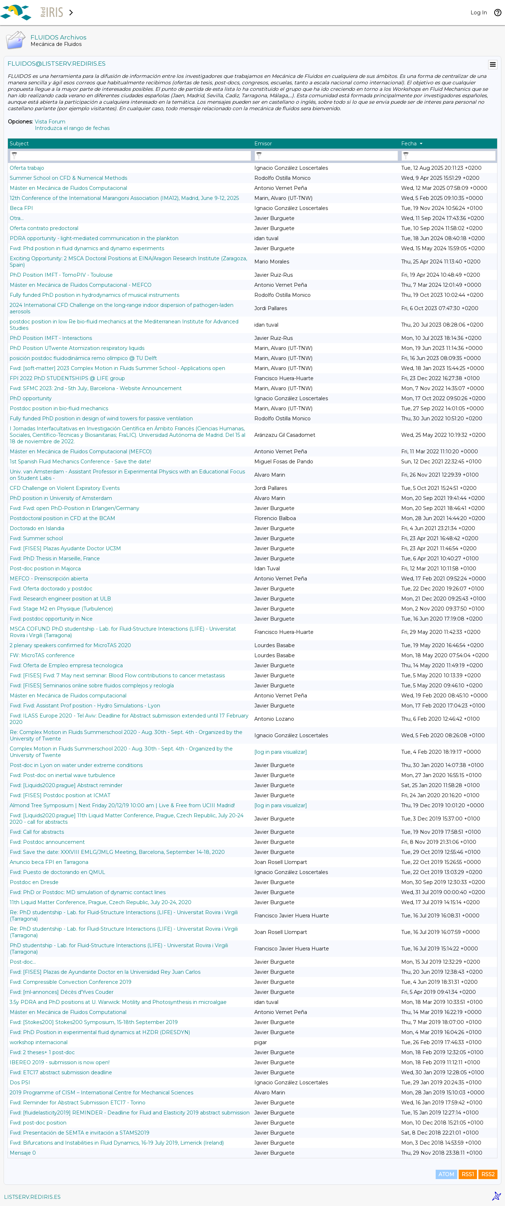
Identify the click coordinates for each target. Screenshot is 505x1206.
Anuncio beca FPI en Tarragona (49, 862)
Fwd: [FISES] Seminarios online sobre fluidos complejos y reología (92, 685)
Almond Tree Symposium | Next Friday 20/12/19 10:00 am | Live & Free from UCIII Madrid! (122, 805)
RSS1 (468, 1174)
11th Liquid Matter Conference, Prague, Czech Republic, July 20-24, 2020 (100, 902)
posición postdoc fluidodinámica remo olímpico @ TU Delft (83, 358)
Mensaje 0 (23, 1153)
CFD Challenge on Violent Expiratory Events (65, 488)
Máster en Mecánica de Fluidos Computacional (68, 188)
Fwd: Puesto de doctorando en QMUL (57, 872)
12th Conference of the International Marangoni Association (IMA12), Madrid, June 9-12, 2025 (124, 198)
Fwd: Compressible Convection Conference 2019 (70, 982)
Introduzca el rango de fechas (72, 128)
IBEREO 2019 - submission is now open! (60, 1062)
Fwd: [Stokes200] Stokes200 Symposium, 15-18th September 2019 (94, 1022)
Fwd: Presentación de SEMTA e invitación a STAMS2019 (79, 1133)
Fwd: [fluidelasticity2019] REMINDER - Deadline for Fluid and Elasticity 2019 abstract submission (130, 1112)
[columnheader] (130, 144)
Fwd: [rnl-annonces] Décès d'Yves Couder (61, 992)
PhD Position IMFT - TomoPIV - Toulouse (61, 275)
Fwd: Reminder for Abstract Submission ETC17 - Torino (77, 1102)
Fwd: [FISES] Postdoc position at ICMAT (60, 795)
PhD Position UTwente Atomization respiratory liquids (77, 348)
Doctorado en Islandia (37, 528)
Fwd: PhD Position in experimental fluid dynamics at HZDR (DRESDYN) (100, 1032)
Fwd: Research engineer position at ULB (60, 598)
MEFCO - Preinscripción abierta (49, 578)
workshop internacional (39, 1042)
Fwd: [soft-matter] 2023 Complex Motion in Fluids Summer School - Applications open (117, 368)
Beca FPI (21, 208)
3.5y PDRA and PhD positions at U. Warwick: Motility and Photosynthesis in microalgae (118, 1002)
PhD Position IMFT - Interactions (51, 338)
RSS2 (488, 1174)
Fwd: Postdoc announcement (47, 842)
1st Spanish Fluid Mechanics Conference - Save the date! (80, 461)
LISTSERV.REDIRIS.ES (32, 1197)
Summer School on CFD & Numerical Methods (68, 178)
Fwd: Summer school (36, 538)
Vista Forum (50, 121)
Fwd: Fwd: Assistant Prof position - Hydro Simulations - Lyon (85, 705)
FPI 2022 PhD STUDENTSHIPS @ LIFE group (67, 378)
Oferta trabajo (27, 168)
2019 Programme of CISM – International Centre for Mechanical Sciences (101, 1092)
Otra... (17, 218)
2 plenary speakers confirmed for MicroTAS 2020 (70, 645)
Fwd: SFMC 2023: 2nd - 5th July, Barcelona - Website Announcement (96, 388)
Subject (19, 143)
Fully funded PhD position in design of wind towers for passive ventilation (101, 418)
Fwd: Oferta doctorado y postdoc (51, 588)
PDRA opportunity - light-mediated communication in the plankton (94, 238)
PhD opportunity (31, 398)
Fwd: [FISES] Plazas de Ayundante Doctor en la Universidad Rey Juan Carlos (105, 972)
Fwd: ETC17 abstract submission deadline (61, 1072)
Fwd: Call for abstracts (37, 832)
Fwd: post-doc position (38, 1122)
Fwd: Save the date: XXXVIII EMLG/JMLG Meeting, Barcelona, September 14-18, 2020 (117, 852)
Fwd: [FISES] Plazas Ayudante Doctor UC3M (65, 548)
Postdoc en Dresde (34, 882)
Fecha (409, 143)
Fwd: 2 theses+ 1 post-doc (42, 1052)
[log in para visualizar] (280, 752)
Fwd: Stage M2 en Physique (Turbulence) (61, 609)
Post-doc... (23, 962)
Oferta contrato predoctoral (44, 228)
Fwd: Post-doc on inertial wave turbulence (62, 775)
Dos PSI (20, 1082)
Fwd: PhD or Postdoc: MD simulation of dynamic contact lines (88, 892)
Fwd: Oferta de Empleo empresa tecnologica (66, 665)
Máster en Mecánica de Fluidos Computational (68, 1012)
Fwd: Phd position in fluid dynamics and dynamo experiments (87, 248)
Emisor (263, 143)
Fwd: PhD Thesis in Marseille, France (55, 558)
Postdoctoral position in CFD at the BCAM (62, 518)
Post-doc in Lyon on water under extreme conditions (76, 765)
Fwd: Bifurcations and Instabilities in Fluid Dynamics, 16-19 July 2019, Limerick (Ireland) (117, 1143)
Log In (479, 12)
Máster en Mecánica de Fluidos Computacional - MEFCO (81, 285)
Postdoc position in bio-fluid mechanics (59, 408)
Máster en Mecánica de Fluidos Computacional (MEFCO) (81, 451)
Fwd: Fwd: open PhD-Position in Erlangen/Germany (74, 508)
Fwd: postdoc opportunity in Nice (51, 619)
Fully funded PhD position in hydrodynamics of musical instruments (94, 295)
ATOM (446, 1174)
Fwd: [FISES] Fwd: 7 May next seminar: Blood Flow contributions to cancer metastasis (117, 675)
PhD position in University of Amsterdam (61, 498)
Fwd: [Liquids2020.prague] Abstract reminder (66, 785)
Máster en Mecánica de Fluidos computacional (68, 695)
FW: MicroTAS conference (42, 655)
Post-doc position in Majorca (45, 568)
